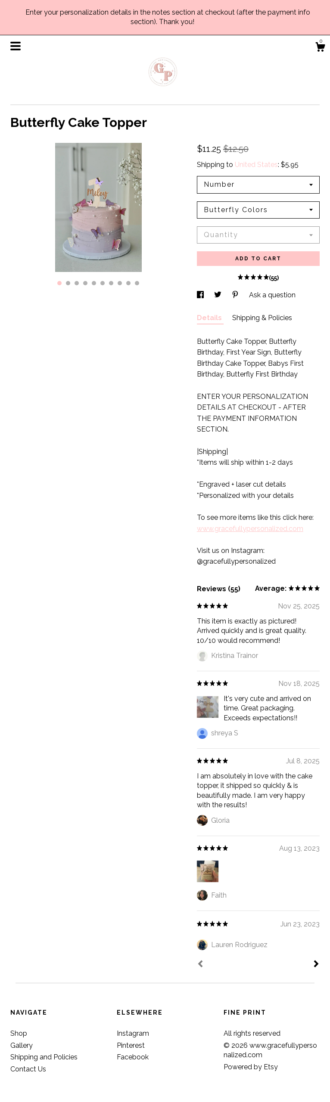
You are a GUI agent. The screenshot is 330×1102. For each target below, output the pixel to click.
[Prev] (200, 964)
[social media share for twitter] (218, 295)
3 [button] (77, 283)
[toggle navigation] (15, 46)
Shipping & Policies (262, 318)
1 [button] (59, 283)
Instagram (133, 1033)
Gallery (21, 1045)
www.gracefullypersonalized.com (250, 529)
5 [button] (94, 283)
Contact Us (28, 1069)
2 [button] (68, 283)
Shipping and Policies (44, 1057)
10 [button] (137, 283)
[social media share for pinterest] (236, 295)
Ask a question (272, 295)
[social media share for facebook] (201, 295)
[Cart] (320, 48)
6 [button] (102, 283)
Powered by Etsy (251, 1067)
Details (210, 318)
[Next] (316, 964)
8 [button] (120, 283)
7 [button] (111, 283)
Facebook (133, 1057)
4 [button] (85, 283)
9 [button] (128, 283)
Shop (18, 1033)
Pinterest (131, 1045)
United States (256, 165)
